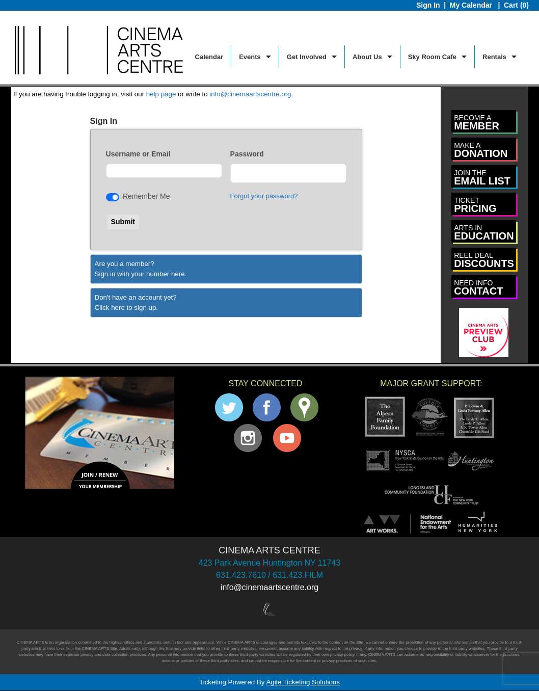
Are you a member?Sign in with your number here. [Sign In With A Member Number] (141, 269)
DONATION (480, 150)
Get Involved (307, 57)
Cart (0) (516, 5)
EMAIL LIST (482, 178)
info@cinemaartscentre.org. (251, 94)
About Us (367, 57)
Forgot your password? (264, 196)
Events (250, 57)
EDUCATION (484, 233)
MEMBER (476, 122)
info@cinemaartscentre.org (269, 587)
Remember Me (146, 196)
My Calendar (472, 5)
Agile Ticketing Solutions (302, 682)
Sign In (428, 5)
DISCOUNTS (484, 260)
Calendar (209, 57)
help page (161, 94)
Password (247, 154)
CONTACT (478, 288)
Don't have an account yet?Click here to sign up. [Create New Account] (136, 302)
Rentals (494, 57)
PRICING (475, 205)
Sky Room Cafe (432, 57)
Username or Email (138, 154)
